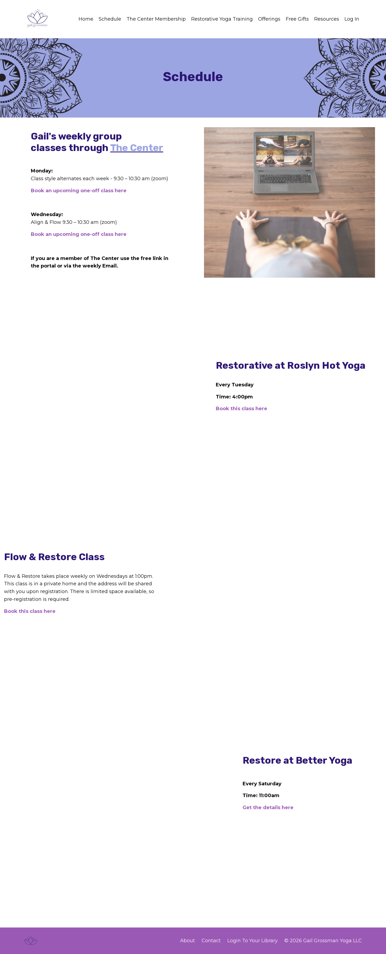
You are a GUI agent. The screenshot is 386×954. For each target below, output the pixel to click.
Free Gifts (297, 19)
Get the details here (268, 807)
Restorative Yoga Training (222, 19)
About (187, 941)
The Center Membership (156, 19)
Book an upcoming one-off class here (79, 191)
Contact (211, 941)
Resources (326, 19)
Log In (351, 19)
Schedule (110, 19)
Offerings (269, 19)
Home (86, 19)
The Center (136, 147)
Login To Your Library (252, 941)
